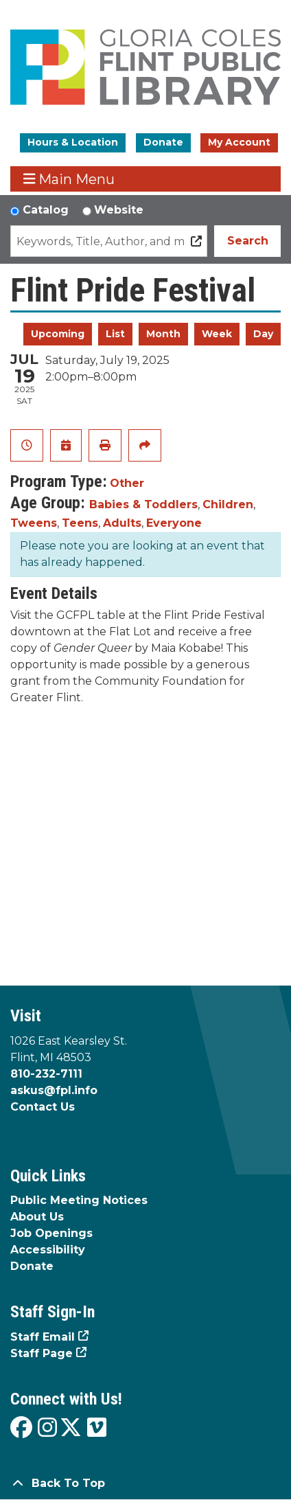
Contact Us (42, 1106)
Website (118, 209)
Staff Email (42, 1336)
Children (227, 504)
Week (217, 334)
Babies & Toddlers (143, 504)
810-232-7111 (46, 1073)
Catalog (46, 209)
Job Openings (51, 1233)
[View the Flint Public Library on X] (71, 1428)
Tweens (33, 523)
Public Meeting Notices (79, 1200)
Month (163, 334)
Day (263, 334)
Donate (163, 142)
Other (127, 483)
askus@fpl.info (53, 1090)
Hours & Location (72, 142)
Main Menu (69, 179)
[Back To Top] (145, 1483)
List (115, 334)
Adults (122, 523)
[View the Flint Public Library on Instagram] (47, 1428)
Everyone (174, 523)
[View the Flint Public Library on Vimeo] (96, 1428)
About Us (37, 1216)
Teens (80, 523)
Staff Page (41, 1353)
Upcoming (57, 334)
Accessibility (47, 1249)
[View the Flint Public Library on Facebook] (21, 1428)
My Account (239, 142)
